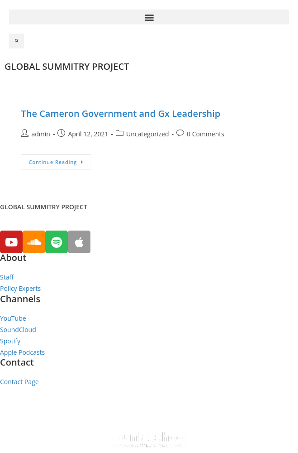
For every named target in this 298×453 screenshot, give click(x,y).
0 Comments (205, 134)
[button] (149, 17)
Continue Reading (56, 162)
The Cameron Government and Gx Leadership (120, 113)
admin (40, 134)
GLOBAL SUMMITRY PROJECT (67, 66)
